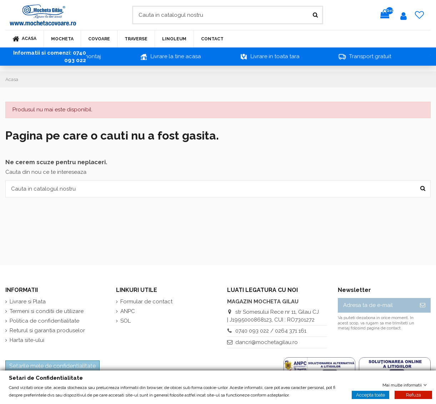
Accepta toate (370, 394)
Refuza (413, 394)
